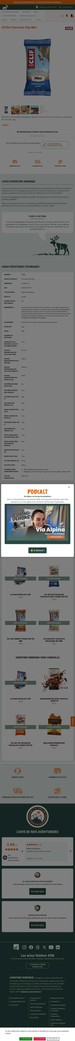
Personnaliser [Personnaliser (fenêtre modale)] (53, 1039)
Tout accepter (25, 1039)
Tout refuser (39, 1039)
